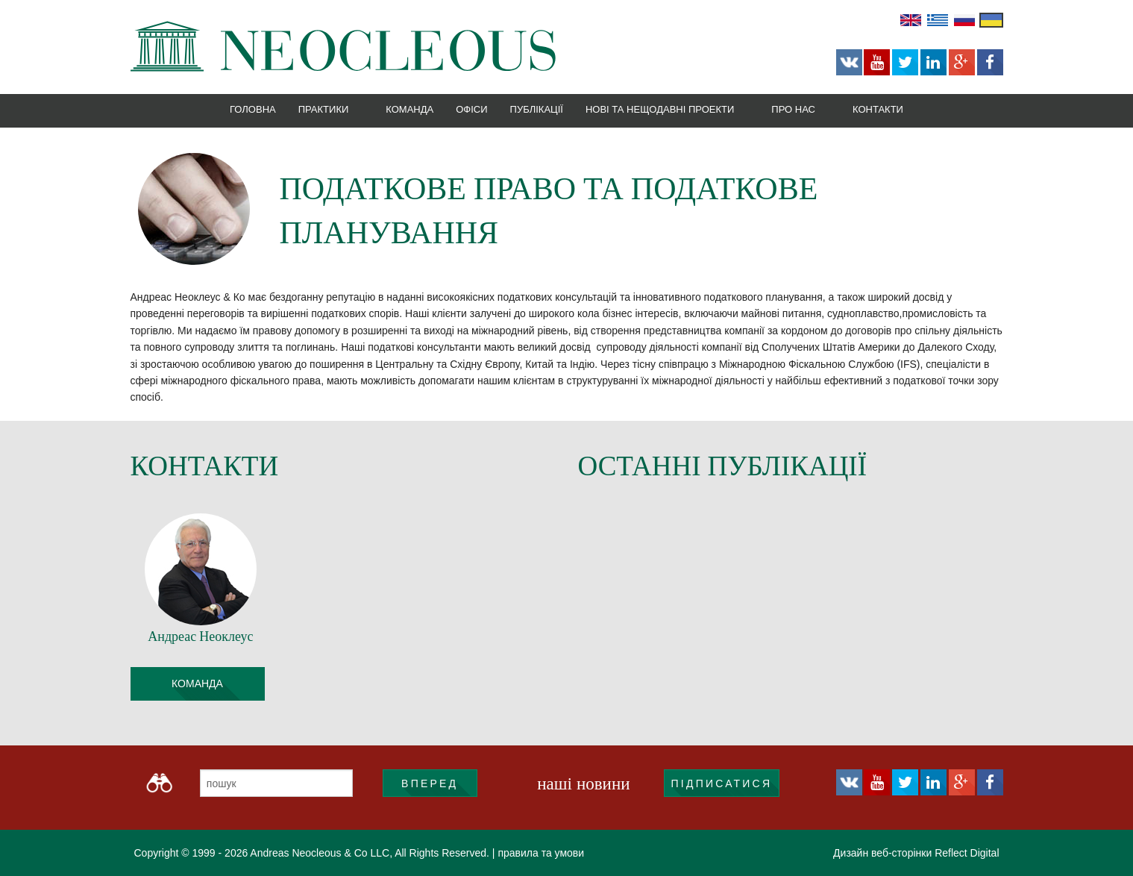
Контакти (878, 109)
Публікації (536, 109)
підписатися (722, 783)
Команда (409, 109)
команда (197, 683)
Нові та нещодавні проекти (660, 109)
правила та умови (541, 853)
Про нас (793, 109)
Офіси (471, 109)
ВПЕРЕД (429, 783)
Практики (323, 109)
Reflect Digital (967, 853)
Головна (253, 109)
